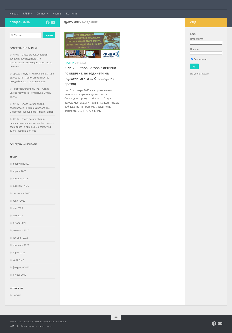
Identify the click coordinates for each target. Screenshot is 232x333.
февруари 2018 (21, 267)
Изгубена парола (199, 73)
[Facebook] (48, 22)
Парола (194, 49)
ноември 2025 (20, 178)
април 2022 (19, 252)
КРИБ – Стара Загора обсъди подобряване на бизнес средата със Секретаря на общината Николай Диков (31, 107)
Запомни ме (199, 59)
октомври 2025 (21, 186)
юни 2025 (18, 215)
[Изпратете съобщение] (53, 22)
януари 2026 (19, 171)
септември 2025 (21, 193)
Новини (57, 13)
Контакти (71, 13)
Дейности (42, 13)
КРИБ (26, 13)
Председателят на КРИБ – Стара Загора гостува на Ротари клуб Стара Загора (30, 92)
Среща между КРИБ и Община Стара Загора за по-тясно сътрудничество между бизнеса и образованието (32, 77)
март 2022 (18, 260)
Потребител (196, 38)
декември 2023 (21, 230)
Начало (14, 13)
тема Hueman (45, 326)
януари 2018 (19, 274)
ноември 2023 (20, 237)
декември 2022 (21, 245)
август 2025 (19, 200)
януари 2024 (19, 223)
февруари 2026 (21, 163)
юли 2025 (18, 208)
